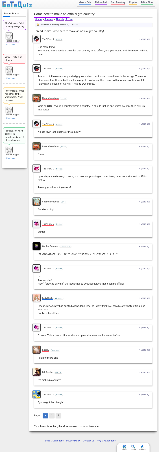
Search (133, 448)
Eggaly (45, 350)
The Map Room (64, 19)
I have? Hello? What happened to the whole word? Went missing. (14, 95)
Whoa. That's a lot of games (13, 58)
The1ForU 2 (48, 39)
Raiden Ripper (12, 41)
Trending (142, 448)
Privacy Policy (73, 440)
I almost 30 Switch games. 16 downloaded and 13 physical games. (14, 135)
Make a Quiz (85, 2)
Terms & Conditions (53, 440)
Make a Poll (101, 2)
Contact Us (88, 440)
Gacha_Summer (50, 246)
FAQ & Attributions (106, 440)
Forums (48, 19)
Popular (133, 2)
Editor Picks (147, 2)
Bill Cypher (47, 372)
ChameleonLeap (50, 98)
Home (38, 19)
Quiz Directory (118, 2)
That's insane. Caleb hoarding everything (14, 25)
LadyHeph (47, 298)
